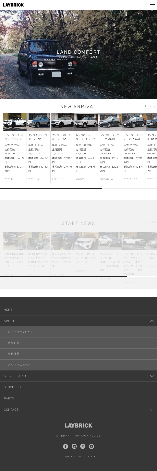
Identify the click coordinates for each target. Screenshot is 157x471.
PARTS (9, 405)
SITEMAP (62, 442)
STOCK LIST (12, 394)
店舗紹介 (13, 350)
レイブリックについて (22, 339)
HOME (8, 317)
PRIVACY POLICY (88, 442)
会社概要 (13, 361)
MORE (152, 106)
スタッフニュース (19, 371)
